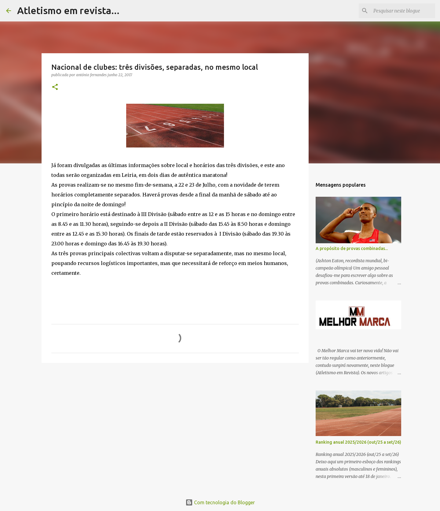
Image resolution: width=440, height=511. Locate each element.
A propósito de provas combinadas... (352, 248)
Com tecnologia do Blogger (220, 502)
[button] (55, 87)
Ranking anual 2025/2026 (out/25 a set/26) (358, 442)
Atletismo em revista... (68, 10)
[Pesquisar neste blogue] (403, 10)
